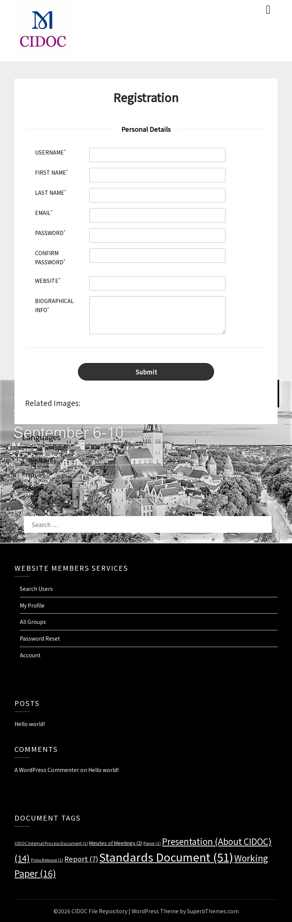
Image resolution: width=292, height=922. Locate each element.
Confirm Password (50, 257)
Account (30, 654)
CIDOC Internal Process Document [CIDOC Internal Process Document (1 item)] (51, 843)
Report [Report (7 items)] (81, 858)
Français (33, 474)
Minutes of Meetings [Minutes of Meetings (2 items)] (115, 842)
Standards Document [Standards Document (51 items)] (166, 856)
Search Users (36, 588)
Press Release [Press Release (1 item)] (47, 859)
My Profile (32, 605)
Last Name (50, 192)
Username (50, 152)
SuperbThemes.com (213, 910)
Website (47, 280)
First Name (51, 172)
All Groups (33, 621)
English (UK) (39, 460)
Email (43, 212)
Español (33, 488)
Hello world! (29, 723)
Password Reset (40, 638)
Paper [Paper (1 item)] (152, 843)
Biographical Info (54, 305)
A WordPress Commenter (46, 769)
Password (50, 233)
